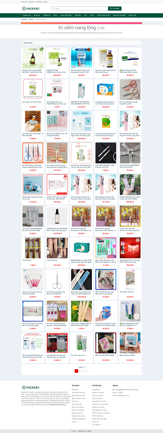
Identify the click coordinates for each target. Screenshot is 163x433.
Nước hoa (132, 15)
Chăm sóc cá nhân (98, 407)
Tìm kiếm (114, 8)
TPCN (92, 15)
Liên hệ (45, 2)
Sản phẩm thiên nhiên (99, 401)
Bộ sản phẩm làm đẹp (99, 419)
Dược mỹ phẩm (65, 15)
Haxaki (89, 431)
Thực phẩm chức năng (99, 410)
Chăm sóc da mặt (98, 392)
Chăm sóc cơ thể (97, 395)
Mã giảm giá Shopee (78, 419)
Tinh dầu (78, 15)
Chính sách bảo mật (78, 392)
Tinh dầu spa (96, 424)
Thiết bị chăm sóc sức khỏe (101, 413)
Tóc (85, 15)
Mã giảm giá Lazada (78, 416)
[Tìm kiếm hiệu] (80, 8)
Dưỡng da (47, 15)
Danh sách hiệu (77, 404)
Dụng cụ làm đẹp (119, 15)
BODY (55, 15)
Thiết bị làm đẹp (97, 416)
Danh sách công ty (78, 407)
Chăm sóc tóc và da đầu (100, 404)
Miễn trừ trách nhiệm (78, 398)
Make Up (37, 15)
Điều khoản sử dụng (78, 395)
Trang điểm (95, 389)
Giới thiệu (39, 2)
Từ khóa (31, 19)
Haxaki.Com (82, 431)
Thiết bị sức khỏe (103, 15)
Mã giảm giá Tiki (77, 413)
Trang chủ (24, 2)
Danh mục (32, 2)
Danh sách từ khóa (78, 410)
